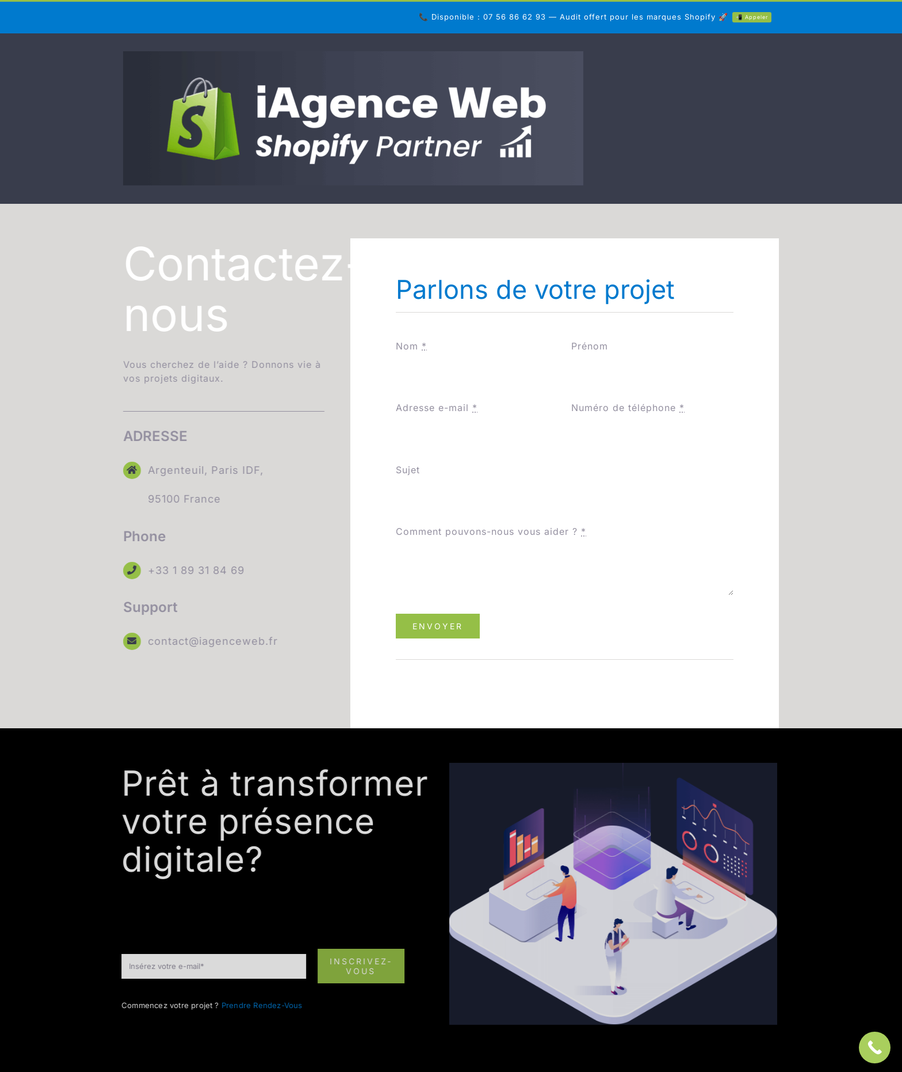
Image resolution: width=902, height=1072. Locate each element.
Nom (411, 346)
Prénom (589, 346)
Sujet (408, 470)
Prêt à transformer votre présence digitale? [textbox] (271, 821)
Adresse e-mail (436, 407)
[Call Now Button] (874, 1047)
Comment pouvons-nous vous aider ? (491, 531)
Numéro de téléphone (628, 407)
